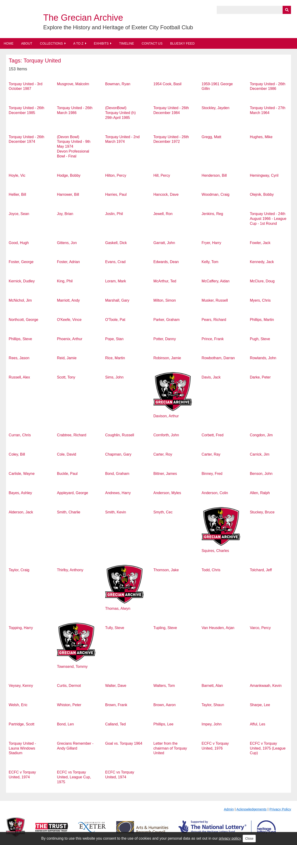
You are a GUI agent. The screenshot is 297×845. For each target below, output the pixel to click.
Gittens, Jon (67, 243)
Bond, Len (65, 724)
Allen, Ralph (260, 493)
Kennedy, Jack (262, 262)
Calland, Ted (115, 724)
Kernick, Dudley (22, 281)
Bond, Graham (117, 474)
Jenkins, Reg (212, 214)
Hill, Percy (161, 175)
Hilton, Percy (115, 175)
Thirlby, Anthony (70, 570)
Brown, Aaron (164, 705)
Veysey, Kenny (21, 686)
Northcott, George (23, 320)
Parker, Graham (166, 320)
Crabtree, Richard (71, 435)
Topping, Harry (21, 628)
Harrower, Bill (68, 194)
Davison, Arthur (166, 416)
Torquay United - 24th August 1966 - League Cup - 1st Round (268, 218)
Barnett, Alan (212, 686)
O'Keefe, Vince (69, 320)
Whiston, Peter (69, 705)
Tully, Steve (114, 628)
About (26, 43)
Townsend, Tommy (72, 667)
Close (249, 838)
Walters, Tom (164, 686)
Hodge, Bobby (68, 175)
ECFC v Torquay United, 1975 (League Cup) (268, 748)
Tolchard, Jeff (261, 570)
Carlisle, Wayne (22, 474)
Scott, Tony (66, 377)
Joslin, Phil (114, 214)
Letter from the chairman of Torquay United (170, 748)
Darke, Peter (260, 377)
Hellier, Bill (17, 194)
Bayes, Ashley (20, 493)
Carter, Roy (162, 454)
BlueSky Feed (182, 43)
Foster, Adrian (68, 262)
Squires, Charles (215, 551)
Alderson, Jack (21, 512)
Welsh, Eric (18, 705)
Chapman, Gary (118, 454)
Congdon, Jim (261, 435)
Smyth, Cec (163, 512)
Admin (229, 809)
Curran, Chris (20, 435)
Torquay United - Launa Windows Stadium (22, 748)
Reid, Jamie (66, 358)
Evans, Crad (115, 262)
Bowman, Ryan (117, 84)
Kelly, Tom (210, 262)
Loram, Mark (115, 281)
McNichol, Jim (20, 300)
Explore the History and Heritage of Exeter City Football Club (118, 27)
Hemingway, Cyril (264, 175)
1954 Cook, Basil (167, 84)
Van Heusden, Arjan (218, 628)
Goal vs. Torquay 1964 (123, 743)
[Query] (254, 10)
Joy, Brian (65, 214)
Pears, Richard (214, 320)
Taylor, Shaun (213, 705)
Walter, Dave (115, 686)
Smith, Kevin (115, 512)
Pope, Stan (114, 339)
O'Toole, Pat (115, 320)
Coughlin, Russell (119, 435)
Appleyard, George (72, 493)
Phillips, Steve (20, 339)
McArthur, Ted (164, 281)
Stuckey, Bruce (262, 512)
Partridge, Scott (21, 724)
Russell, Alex (19, 377)
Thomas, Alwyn (117, 608)
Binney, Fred (212, 474)
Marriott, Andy (68, 300)
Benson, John (261, 474)
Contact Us (152, 43)
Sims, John (114, 377)
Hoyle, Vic (17, 175)
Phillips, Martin (262, 320)
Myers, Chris (260, 300)
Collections (51, 43)
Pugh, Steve (260, 339)
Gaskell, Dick (116, 243)
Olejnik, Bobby (262, 194)
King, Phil (65, 281)
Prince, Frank (213, 339)
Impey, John (212, 724)
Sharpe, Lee (260, 705)
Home (8, 43)
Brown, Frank (116, 705)
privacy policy (230, 838)
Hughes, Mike (261, 137)
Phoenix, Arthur (69, 339)
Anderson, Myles (167, 493)
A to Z (78, 43)
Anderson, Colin (215, 493)
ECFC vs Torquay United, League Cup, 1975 (74, 777)
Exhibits (101, 43)
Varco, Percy (260, 628)
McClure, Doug (262, 281)
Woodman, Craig (215, 194)
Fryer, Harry (211, 243)
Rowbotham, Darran (218, 358)
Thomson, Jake (166, 570)
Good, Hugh (19, 243)
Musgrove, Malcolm (73, 84)
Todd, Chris (211, 570)
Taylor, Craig (19, 570)
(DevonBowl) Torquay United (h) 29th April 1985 (120, 113)
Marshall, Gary (117, 300)
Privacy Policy (280, 809)
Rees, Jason (19, 358)
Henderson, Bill (214, 175)
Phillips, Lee (163, 724)
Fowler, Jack (260, 243)
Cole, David (66, 454)
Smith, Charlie (68, 512)
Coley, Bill (17, 454)
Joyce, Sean (19, 214)
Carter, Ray (211, 454)
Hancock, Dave (166, 194)
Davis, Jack (211, 377)
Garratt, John (164, 243)
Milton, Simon (164, 300)
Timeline (126, 43)
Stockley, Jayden (215, 108)
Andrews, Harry (118, 493)
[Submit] (287, 10)
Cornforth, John (166, 435)
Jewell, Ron (163, 214)
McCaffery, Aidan (215, 281)
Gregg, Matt (211, 137)
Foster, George (21, 262)
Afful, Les (257, 724)
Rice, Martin (115, 358)
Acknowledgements (251, 809)
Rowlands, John (263, 358)
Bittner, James (165, 474)
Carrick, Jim (259, 454)
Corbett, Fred (212, 435)
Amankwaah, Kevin (266, 686)
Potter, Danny (164, 339)
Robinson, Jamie (167, 358)
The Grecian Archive (83, 18)
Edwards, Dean (166, 262)
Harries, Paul (115, 194)
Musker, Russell (215, 300)
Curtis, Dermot (69, 686)
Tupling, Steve (165, 628)
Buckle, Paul (67, 474)
